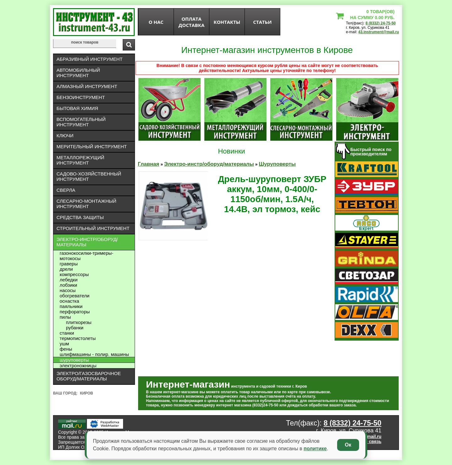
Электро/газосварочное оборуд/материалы (88, 376)
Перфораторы (75, 311)
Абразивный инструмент (89, 59)
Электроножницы (78, 365)
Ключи (64, 135)
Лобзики (68, 285)
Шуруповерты (74, 360)
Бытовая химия (77, 108)
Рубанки (74, 327)
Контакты (227, 22)
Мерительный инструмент (91, 146)
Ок (348, 444)
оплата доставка (192, 22)
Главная (148, 164)
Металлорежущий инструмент (80, 160)
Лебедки (69, 279)
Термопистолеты (78, 338)
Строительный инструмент (92, 228)
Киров (86, 393)
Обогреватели (74, 295)
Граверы (69, 263)
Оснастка (69, 301)
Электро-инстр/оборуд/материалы (87, 242)
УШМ (64, 343)
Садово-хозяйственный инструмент (88, 176)
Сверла (65, 190)
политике (315, 448)
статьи (262, 22)
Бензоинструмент (80, 97)
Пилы (65, 317)
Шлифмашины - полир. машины (94, 354)
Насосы (68, 290)
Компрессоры (74, 274)
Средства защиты (80, 217)
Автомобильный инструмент (78, 72)
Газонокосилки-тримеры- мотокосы (86, 255)
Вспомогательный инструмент (81, 122)
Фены (66, 349)
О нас (155, 22)
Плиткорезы (78, 322)
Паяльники (71, 306)
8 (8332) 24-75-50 (380, 23)
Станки (67, 333)
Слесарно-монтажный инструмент (86, 203)
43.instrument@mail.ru (378, 32)
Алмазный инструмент (86, 86)
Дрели (66, 269)
